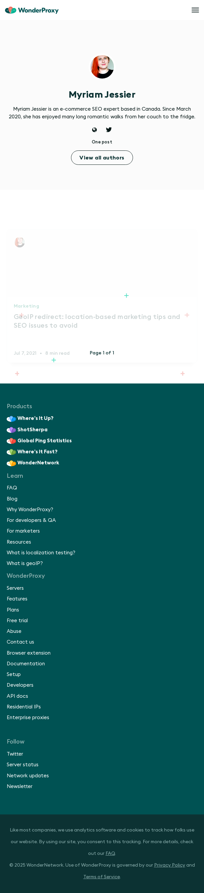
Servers (15, 588)
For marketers (23, 531)
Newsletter (19, 786)
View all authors (101, 157)
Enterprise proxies (28, 717)
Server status (23, 764)
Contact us (20, 642)
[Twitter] (109, 130)
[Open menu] (195, 10)
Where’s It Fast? (32, 452)
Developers (20, 685)
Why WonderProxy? (30, 509)
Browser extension (29, 653)
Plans (13, 609)
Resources (19, 542)
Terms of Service (101, 877)
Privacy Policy (169, 865)
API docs (17, 696)
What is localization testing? (41, 552)
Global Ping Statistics (39, 441)
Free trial (17, 620)
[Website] (94, 130)
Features (17, 598)
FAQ (12, 487)
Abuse (14, 631)
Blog (12, 498)
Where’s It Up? (30, 419)
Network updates (28, 775)
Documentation (26, 663)
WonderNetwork (33, 463)
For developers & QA (31, 520)
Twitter (15, 754)
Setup (14, 674)
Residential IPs (24, 706)
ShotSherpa (27, 430)
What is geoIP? (25, 563)
